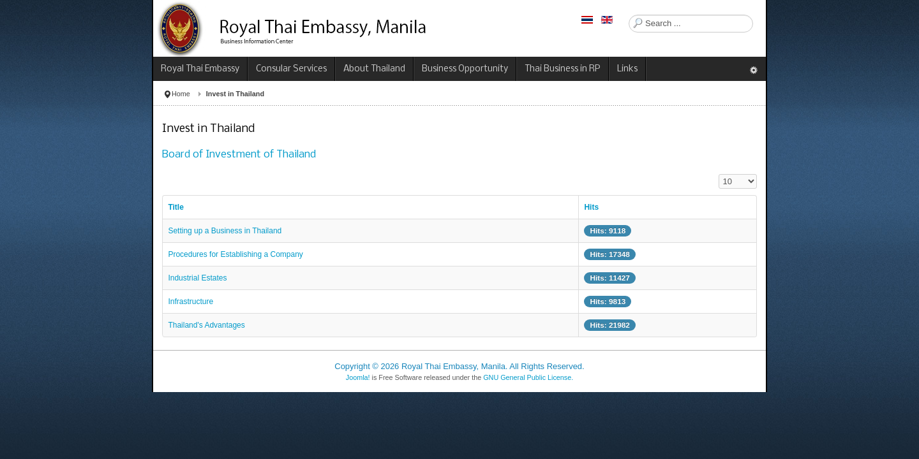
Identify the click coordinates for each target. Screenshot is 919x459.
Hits (591, 207)
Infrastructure (190, 301)
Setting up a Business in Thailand (224, 230)
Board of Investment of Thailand (239, 154)
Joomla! (358, 377)
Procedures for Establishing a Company (235, 254)
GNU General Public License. (528, 377)
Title (175, 207)
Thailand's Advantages (206, 325)
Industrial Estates (197, 277)
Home (181, 94)
